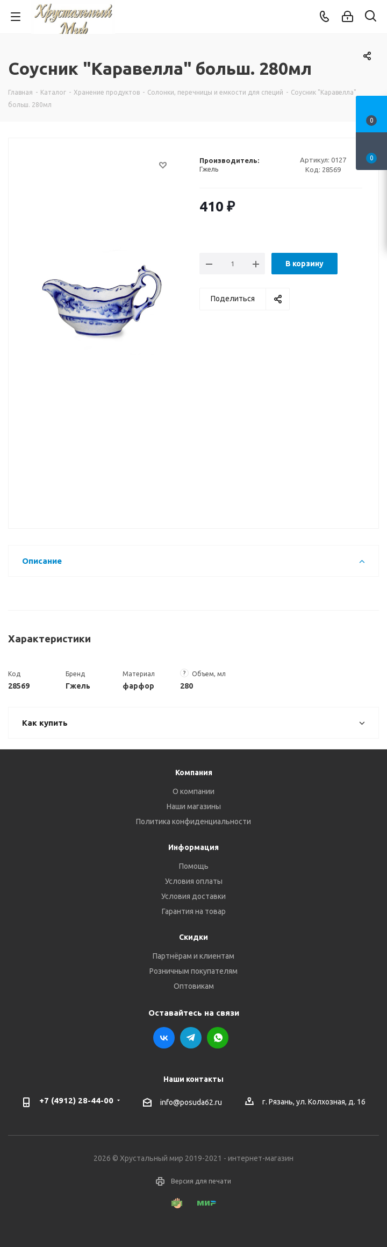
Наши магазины (194, 806)
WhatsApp (217, 1037)
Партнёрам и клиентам (193, 956)
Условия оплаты (194, 881)
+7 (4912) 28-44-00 (76, 1100)
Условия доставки (193, 896)
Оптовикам (194, 986)
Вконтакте (164, 1037)
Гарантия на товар (194, 911)
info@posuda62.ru (191, 1102)
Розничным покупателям (193, 971)
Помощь (194, 866)
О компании (193, 791)
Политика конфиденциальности (193, 821)
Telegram (191, 1037)
